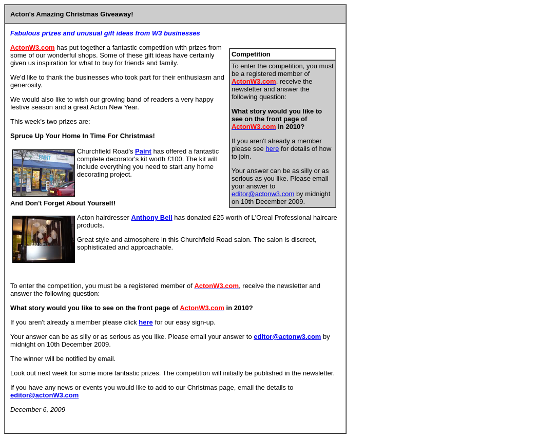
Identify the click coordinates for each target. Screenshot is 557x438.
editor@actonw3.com (263, 194)
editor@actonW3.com (44, 395)
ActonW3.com (32, 47)
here (272, 149)
